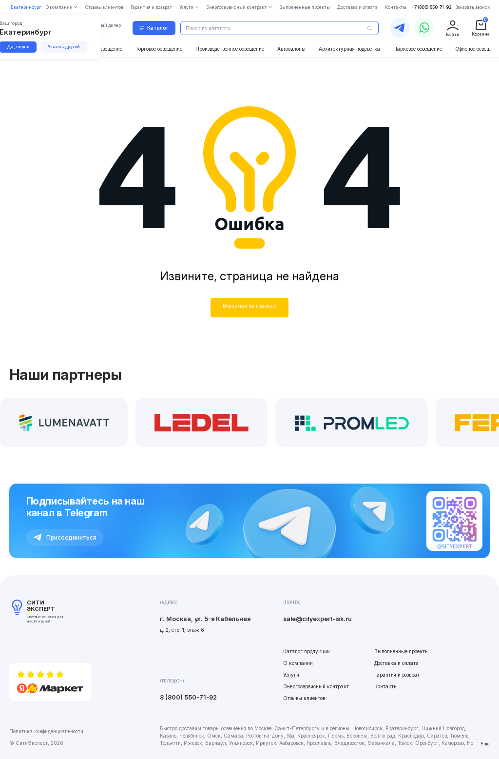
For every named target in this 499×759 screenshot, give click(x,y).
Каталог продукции (306, 651)
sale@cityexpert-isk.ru (317, 619)
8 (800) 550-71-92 (188, 697)
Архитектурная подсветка (349, 49)
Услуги (291, 675)
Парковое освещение (417, 49)
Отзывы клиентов (304, 698)
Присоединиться (65, 537)
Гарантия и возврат (397, 675)
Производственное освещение (229, 49)
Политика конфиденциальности (46, 731)
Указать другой (63, 46)
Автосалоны (291, 49)
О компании (298, 663)
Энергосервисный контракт (316, 686)
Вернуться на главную (249, 306)
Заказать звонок (472, 7)
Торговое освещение (158, 49)
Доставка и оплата (396, 663)
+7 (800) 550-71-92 (431, 7)
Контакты (386, 686)
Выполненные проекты (401, 651)
